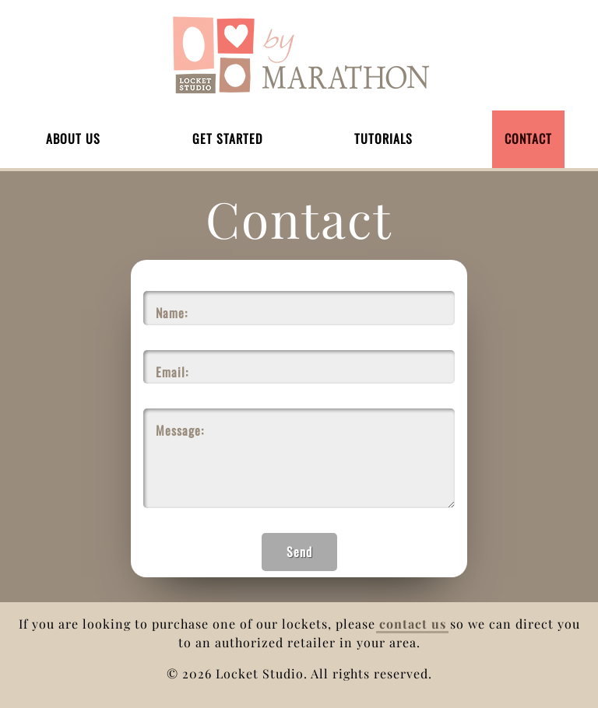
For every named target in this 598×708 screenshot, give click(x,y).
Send (299, 551)
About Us (73, 138)
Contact (528, 138)
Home (299, 55)
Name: (172, 312)
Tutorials (383, 138)
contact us (412, 623)
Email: (172, 372)
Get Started (227, 138)
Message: (180, 430)
